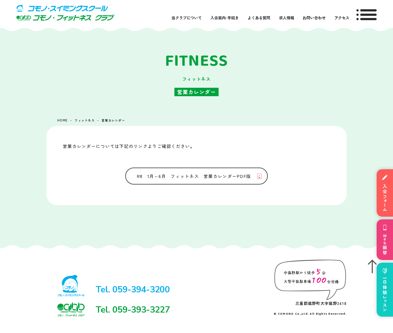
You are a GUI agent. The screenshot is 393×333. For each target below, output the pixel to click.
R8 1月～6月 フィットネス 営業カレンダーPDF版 (194, 176)
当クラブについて (186, 17)
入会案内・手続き (224, 17)
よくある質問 (259, 17)
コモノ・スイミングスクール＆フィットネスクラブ (65, 13)
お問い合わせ (314, 17)
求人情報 (286, 17)
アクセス (341, 17)
